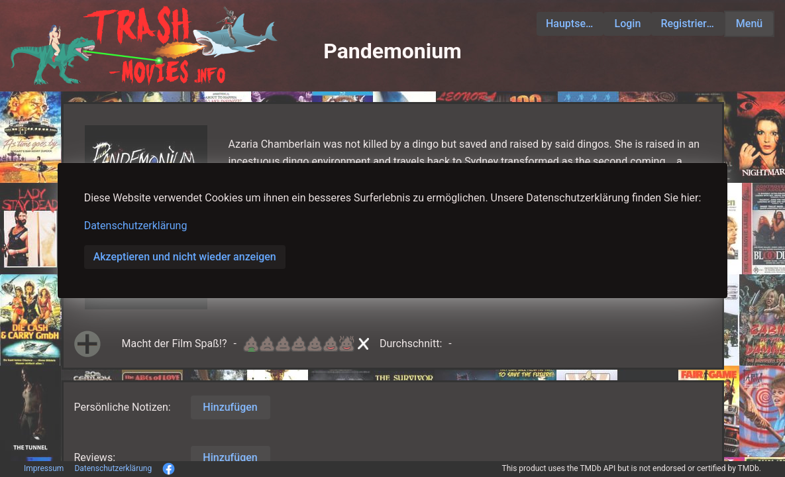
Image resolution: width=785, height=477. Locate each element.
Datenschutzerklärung (135, 225)
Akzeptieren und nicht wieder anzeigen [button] (184, 256)
